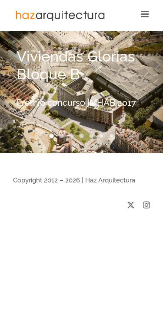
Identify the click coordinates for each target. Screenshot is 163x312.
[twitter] (130, 226)
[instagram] (146, 226)
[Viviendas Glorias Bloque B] (81, 92)
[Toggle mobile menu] (145, 14)
